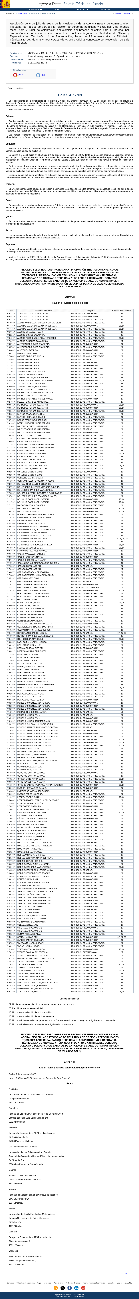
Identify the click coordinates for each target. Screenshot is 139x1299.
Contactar (10, 1283)
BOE (26, 13)
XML (43, 75)
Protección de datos (73, 1283)
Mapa (39, 1283)
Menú (105, 10)
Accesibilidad (58, 1283)
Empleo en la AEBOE (124, 1283)
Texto (10, 88)
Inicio (20, 13)
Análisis (20, 88)
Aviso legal (47, 1283)
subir (127, 1273)
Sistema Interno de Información (93, 1283)
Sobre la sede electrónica (26, 1283)
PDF (21, 75)
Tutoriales (110, 1283)
